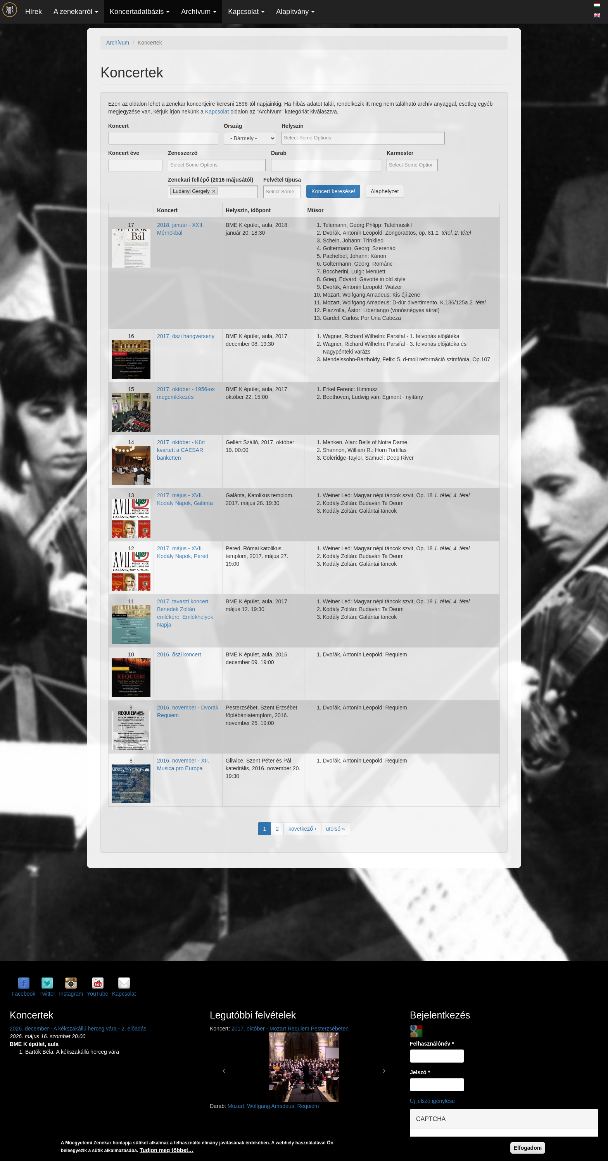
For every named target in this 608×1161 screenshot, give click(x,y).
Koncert (118, 126)
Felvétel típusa (282, 180)
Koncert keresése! (333, 191)
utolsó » (335, 829)
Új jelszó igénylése (432, 1101)
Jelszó (420, 1072)
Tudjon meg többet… (166, 1150)
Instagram (71, 994)
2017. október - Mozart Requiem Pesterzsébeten (290, 1028)
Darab (279, 153)
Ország (233, 126)
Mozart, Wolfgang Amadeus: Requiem (273, 1106)
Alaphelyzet (385, 191)
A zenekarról (76, 11)
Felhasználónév (432, 1044)
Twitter (47, 994)
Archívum (198, 11)
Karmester (400, 153)
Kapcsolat (246, 11)
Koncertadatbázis (139, 11)
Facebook (23, 994)
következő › (302, 829)
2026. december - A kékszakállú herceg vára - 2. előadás (78, 1028)
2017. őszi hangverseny (185, 336)
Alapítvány (295, 11)
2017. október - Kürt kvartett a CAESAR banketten (181, 450)
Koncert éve (123, 153)
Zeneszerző (182, 153)
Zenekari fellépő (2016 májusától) (210, 180)
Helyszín (293, 126)
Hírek (33, 11)
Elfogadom (528, 1148)
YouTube (97, 994)
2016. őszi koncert (179, 654)
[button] (224, 1067)
